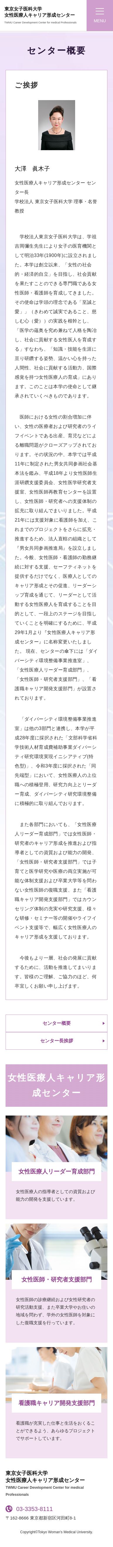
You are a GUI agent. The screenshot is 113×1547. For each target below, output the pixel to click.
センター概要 (57, 1023)
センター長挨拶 (56, 1040)
